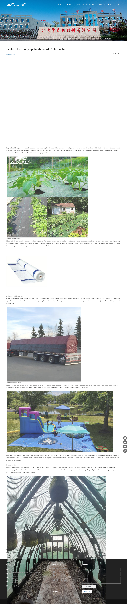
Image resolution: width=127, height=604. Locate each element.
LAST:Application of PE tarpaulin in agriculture (19, 552)
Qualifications (90, 4)
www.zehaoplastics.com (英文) (18, 576)
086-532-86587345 (15, 582)
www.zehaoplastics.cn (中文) (18, 578)
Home (59, 4)
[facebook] (57, 580)
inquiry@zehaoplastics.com (17, 586)
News (100, 4)
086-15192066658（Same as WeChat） (21, 581)
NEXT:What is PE (11, 555)
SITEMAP (55, 591)
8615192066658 (64, 575)
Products (78, 4)
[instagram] (61, 580)
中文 (119, 4)
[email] (125, 446)
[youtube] (65, 580)
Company (68, 4)
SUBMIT (86, 591)
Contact (109, 4)
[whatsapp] (125, 438)
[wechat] (125, 442)
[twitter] (54, 580)
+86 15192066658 (66, 572)
